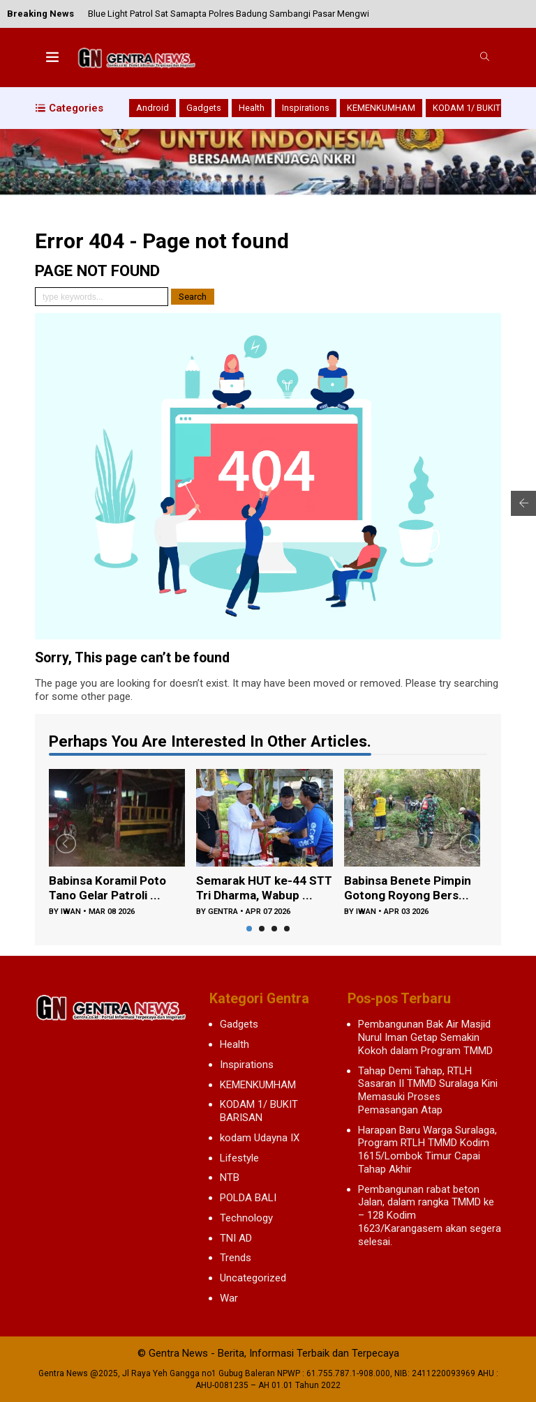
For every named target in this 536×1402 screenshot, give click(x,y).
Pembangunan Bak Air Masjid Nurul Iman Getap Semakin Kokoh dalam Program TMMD (425, 1037)
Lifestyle (239, 1158)
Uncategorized (253, 1278)
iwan (71, 912)
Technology (246, 1218)
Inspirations (305, 107)
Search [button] (193, 296)
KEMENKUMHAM (381, 107)
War (229, 1298)
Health (252, 107)
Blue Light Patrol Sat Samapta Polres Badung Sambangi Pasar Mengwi (228, 13)
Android (152, 107)
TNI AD (236, 1238)
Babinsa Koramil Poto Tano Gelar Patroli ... (111, 889)
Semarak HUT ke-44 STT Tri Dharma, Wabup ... (264, 889)
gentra (223, 912)
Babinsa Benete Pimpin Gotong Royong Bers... (409, 889)
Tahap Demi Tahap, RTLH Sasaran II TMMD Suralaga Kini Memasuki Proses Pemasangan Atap (428, 1090)
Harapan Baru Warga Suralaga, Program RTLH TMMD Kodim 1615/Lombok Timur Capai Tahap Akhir (427, 1149)
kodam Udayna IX (259, 1137)
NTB (229, 1177)
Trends (235, 1257)
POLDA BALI (248, 1197)
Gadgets (203, 107)
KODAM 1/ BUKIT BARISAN (259, 1111)
